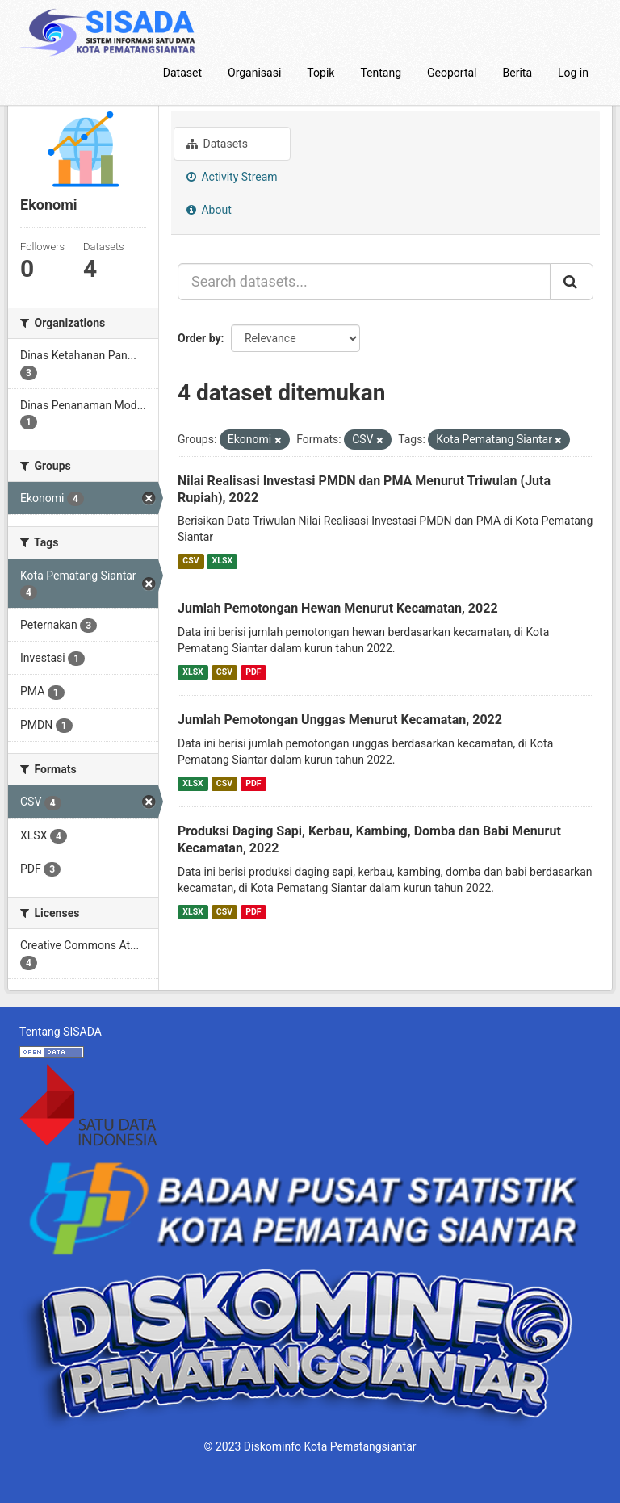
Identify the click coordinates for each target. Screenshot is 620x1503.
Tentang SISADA (60, 1031)
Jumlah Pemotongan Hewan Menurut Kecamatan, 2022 (338, 608)
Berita (518, 72)
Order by (199, 338)
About (209, 209)
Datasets (217, 143)
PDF (253, 672)
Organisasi (254, 72)
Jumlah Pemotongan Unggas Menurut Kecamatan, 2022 (340, 719)
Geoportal (451, 72)
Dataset (182, 72)
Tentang (380, 72)
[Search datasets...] (364, 281)
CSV (190, 560)
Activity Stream (232, 176)
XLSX (222, 560)
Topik (320, 72)
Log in (573, 72)
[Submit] (571, 281)
